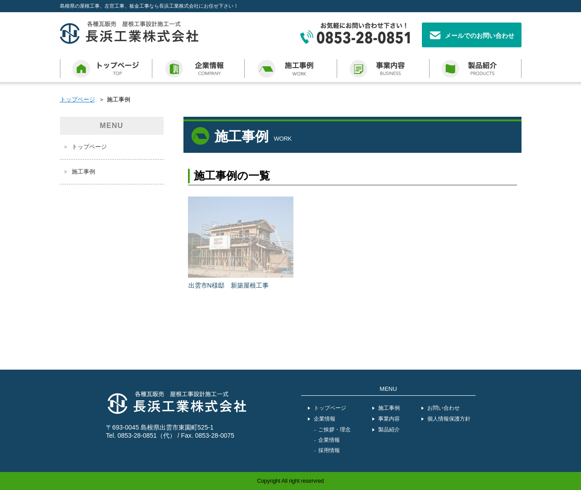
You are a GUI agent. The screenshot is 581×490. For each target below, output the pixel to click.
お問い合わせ (443, 408)
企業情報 (324, 418)
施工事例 (83, 171)
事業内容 (389, 418)
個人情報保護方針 (449, 418)
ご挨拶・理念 (334, 429)
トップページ (77, 99)
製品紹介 (389, 429)
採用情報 (329, 450)
